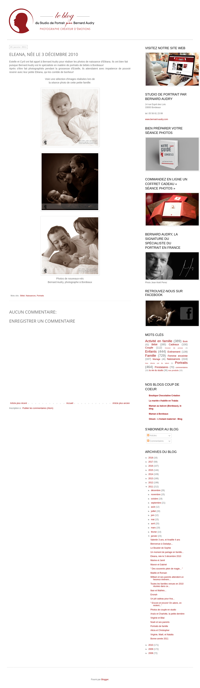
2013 (151, 478)
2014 (151, 474)
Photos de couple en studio (163, 609)
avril (153, 523)
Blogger (104, 679)
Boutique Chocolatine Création (164, 395)
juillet (153, 511)
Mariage (156, 359)
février (154, 532)
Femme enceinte (178, 355)
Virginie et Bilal (157, 618)
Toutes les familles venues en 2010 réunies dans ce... (167, 585)
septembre (156, 503)
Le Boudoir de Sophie (160, 548)
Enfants (151, 351)
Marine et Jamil (157, 560)
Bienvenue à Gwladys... (161, 544)
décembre (156, 490)
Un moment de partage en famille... (167, 552)
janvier (154, 536)
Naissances (31, 296)
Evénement (174, 351)
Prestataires (161, 367)
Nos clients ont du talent (157, 363)
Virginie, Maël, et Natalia (161, 634)
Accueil (69, 403)
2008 (151, 653)
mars (153, 527)
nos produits (173, 370)
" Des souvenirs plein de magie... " (166, 568)
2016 (151, 466)
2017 (151, 462)
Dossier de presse (174, 348)
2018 (151, 457)
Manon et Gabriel (158, 564)
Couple (149, 347)
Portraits (40, 296)
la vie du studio (156, 370)
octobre (155, 498)
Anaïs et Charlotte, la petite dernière (167, 614)
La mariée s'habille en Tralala (163, 400)
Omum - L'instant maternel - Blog (165, 419)
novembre (156, 494)
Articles (152, 435)
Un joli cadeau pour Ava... (162, 598)
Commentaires (155, 441)
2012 (151, 482)
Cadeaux (174, 344)
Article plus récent (18, 403)
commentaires (182, 367)
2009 (151, 649)
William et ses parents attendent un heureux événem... (167, 578)
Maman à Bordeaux (158, 414)
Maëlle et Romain (158, 573)
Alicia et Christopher (159, 630)
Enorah (153, 594)
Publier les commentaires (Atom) (37, 408)
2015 (151, 470)
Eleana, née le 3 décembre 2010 (165, 556)
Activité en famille (158, 341)
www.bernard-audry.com (156, 119)
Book (185, 341)
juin (153, 515)
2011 (151, 486)
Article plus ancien (121, 403)
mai (153, 519)
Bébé (22, 296)
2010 (151, 645)
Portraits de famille (159, 626)
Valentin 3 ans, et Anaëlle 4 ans (165, 540)
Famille (150, 355)
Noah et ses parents (159, 622)
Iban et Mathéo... (158, 590)
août (153, 507)
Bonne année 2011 (159, 638)
